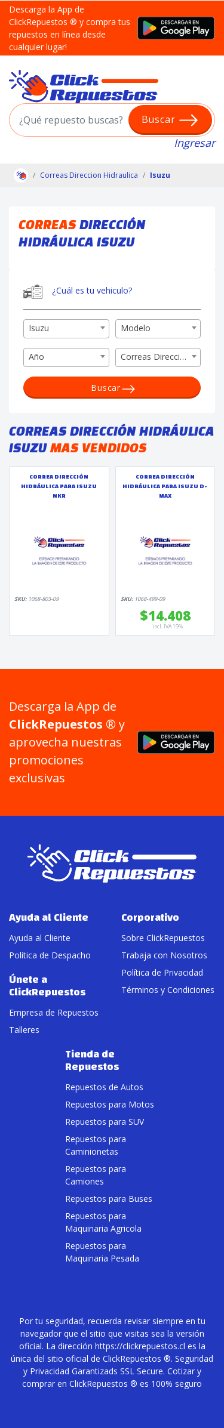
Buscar (171, 120)
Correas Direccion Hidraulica (89, 175)
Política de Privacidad (162, 972)
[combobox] (66, 328)
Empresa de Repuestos (54, 1012)
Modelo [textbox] (136, 328)
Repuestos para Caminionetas (95, 1145)
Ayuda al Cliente (39, 937)
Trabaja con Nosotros (164, 955)
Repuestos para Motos (109, 1104)
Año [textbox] (36, 356)
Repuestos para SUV (104, 1121)
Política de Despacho (50, 955)
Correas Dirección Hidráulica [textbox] (161, 356)
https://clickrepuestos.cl (140, 1346)
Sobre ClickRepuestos (163, 937)
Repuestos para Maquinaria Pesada (102, 1252)
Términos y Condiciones (167, 989)
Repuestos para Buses (108, 1198)
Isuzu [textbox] (39, 328)
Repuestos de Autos (104, 1087)
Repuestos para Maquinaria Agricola (103, 1222)
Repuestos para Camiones (95, 1175)
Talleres (24, 1029)
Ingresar (194, 142)
